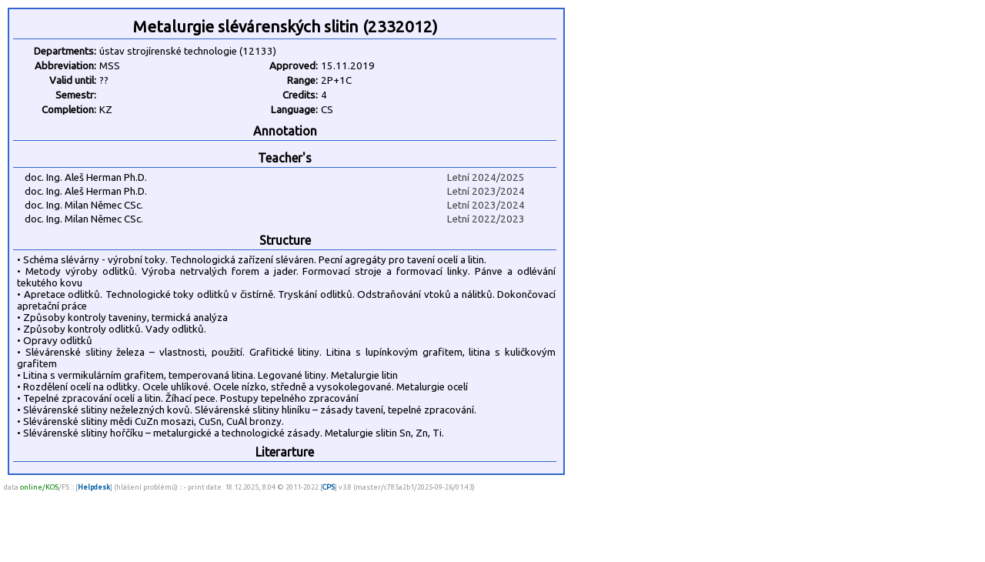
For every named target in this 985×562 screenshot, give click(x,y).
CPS (328, 487)
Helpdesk (94, 487)
